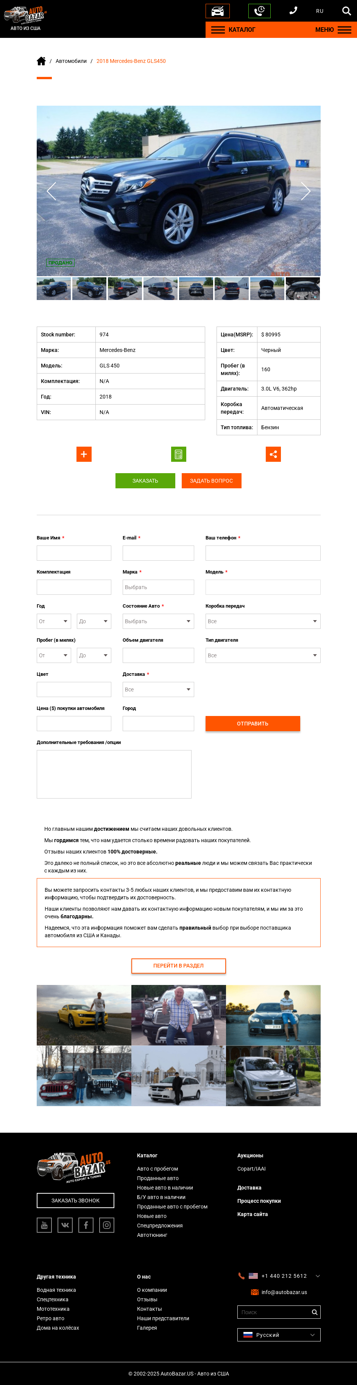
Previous (51, 191)
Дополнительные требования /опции (79, 742)
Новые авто (152, 1216)
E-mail (131, 538)
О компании (152, 1290)
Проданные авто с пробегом (172, 1207)
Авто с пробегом (157, 1169)
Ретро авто (50, 1318)
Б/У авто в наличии (161, 1197)
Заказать (144, 481)
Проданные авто (158, 1178)
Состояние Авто (143, 606)
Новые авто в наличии (165, 1188)
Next (305, 191)
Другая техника (56, 1277)
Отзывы (147, 1299)
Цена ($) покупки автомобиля (70, 708)
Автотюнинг (152, 1235)
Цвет (42, 674)
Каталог (147, 1155)
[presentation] (263, 685)
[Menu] (218, 29)
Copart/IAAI (251, 1169)
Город (129, 708)
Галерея (147, 1328)
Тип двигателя (222, 640)
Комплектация (53, 572)
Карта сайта (252, 1214)
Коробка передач (225, 606)
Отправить (252, 724)
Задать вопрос (212, 481)
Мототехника (53, 1309)
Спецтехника (53, 1299)
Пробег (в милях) (56, 640)
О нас (144, 1277)
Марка (132, 572)
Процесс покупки (259, 1201)
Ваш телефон (223, 538)
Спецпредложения (160, 1225)
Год (41, 606)
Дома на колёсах (58, 1328)
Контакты (149, 1309)
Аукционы (250, 1155)
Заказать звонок (75, 1200)
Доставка (136, 674)
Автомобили (71, 61)
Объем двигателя (143, 640)
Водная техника (56, 1290)
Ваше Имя (50, 538)
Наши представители (163, 1318)
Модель (217, 572)
